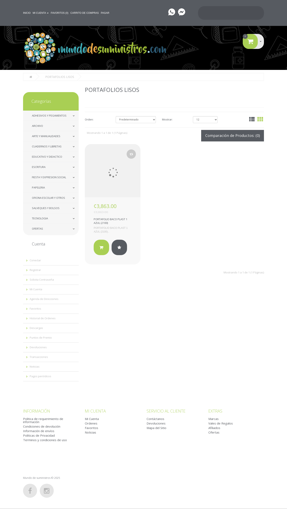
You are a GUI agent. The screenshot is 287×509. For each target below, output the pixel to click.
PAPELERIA (38, 187)
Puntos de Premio (41, 337)
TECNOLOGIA (40, 218)
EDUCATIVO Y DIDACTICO (47, 156)
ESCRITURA (39, 166)
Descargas (36, 327)
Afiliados (214, 427)
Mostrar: (167, 119)
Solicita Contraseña (42, 279)
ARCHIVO (37, 125)
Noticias (35, 366)
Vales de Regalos (220, 423)
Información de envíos (38, 430)
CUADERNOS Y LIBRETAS (47, 146)
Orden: (89, 119)
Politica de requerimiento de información (43, 419)
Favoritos (35, 308)
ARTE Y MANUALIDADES (46, 136)
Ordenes (91, 423)
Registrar (35, 269)
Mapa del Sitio (156, 427)
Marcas (213, 418)
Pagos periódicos (40, 376)
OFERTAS (37, 228)
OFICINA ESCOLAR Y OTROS (48, 197)
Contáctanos (155, 418)
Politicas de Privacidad (39, 435)
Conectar (35, 260)
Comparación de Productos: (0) (232, 135)
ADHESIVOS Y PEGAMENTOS (49, 115)
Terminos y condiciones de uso (45, 439)
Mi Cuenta (36, 289)
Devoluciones (38, 347)
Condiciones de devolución (41, 426)
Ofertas (213, 432)
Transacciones (39, 356)
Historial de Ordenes (43, 318)
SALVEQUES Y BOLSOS (46, 207)
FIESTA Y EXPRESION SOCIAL (49, 177)
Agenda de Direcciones (44, 298)
